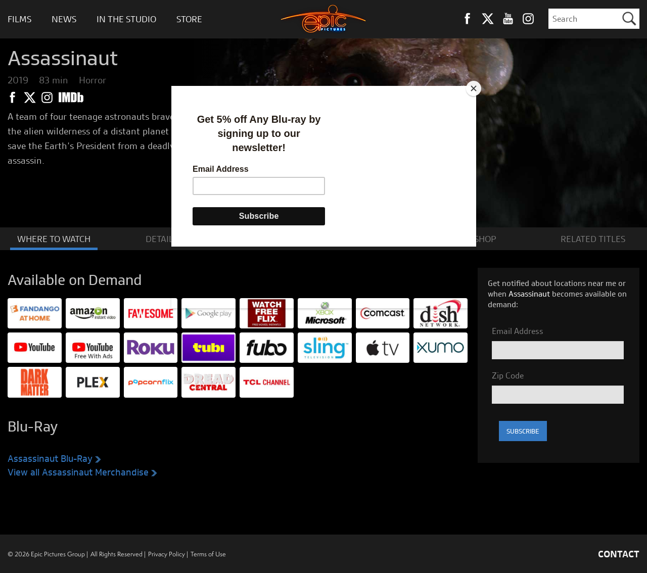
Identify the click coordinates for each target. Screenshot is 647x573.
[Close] (473, 88)
